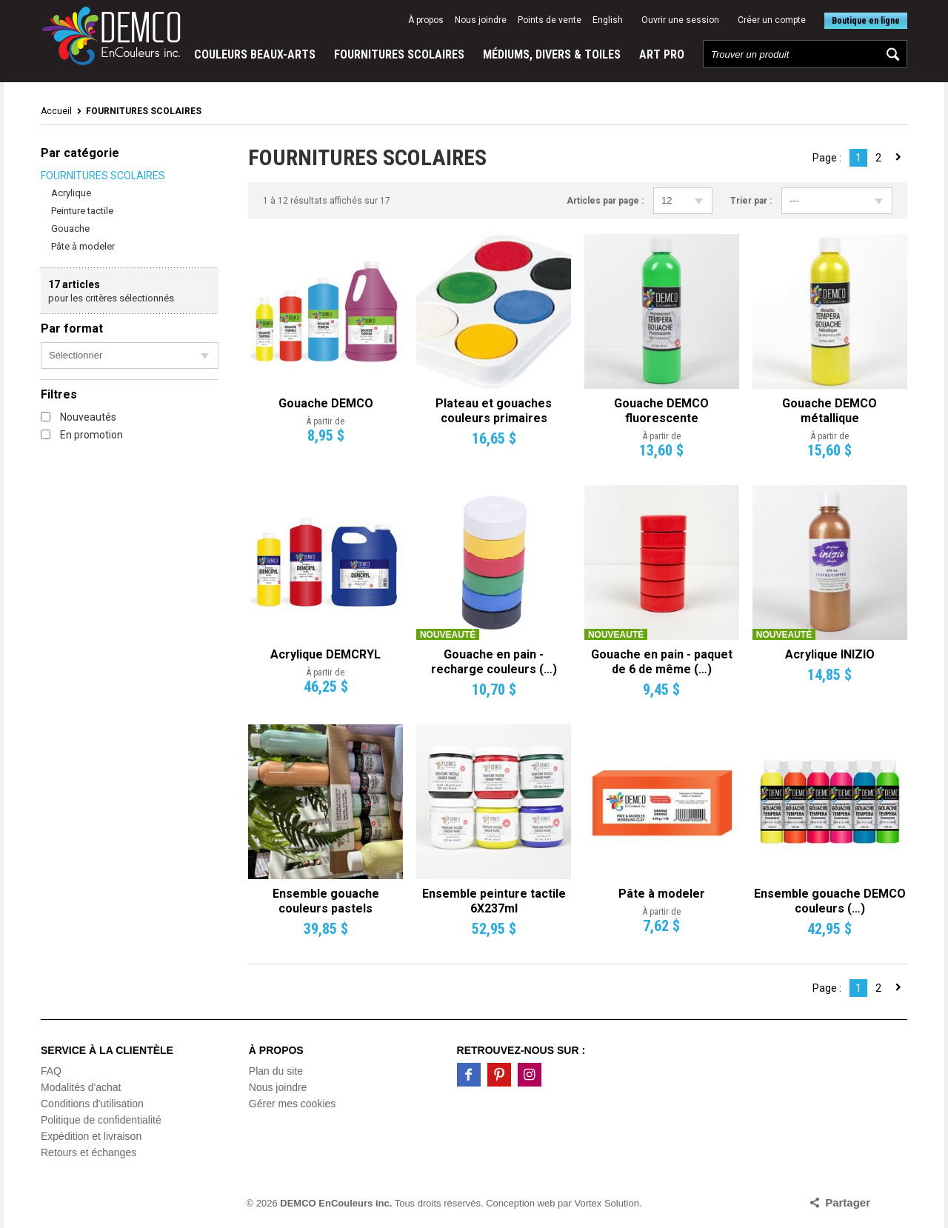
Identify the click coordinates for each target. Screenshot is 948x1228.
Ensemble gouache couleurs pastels (326, 901)
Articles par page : (605, 201)
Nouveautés (78, 417)
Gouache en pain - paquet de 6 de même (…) (661, 661)
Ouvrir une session (680, 20)
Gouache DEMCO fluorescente (661, 410)
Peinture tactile (82, 210)
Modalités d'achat (81, 1087)
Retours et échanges (88, 1152)
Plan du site (276, 1071)
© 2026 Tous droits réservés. (365, 1203)
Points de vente (549, 20)
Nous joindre (481, 20)
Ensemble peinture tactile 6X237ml (494, 901)
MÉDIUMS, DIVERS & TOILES (552, 54)
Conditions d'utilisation (92, 1103)
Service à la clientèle (107, 1050)
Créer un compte (772, 20)
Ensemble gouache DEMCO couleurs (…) (830, 901)
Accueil (56, 111)
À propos (426, 20)
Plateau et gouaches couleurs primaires (493, 410)
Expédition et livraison (91, 1136)
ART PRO (661, 54)
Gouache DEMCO (325, 403)
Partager (847, 1202)
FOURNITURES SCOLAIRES (399, 54)
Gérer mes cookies (292, 1103)
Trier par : (751, 201)
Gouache (70, 228)
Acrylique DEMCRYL (325, 654)
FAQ (51, 1071)
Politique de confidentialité (101, 1120)
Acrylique (71, 192)
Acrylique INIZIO (830, 654)
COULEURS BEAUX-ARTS (255, 54)
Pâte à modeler (83, 246)
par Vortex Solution (598, 1203)
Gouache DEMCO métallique (829, 410)
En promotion (82, 435)
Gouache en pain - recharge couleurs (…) (494, 661)
